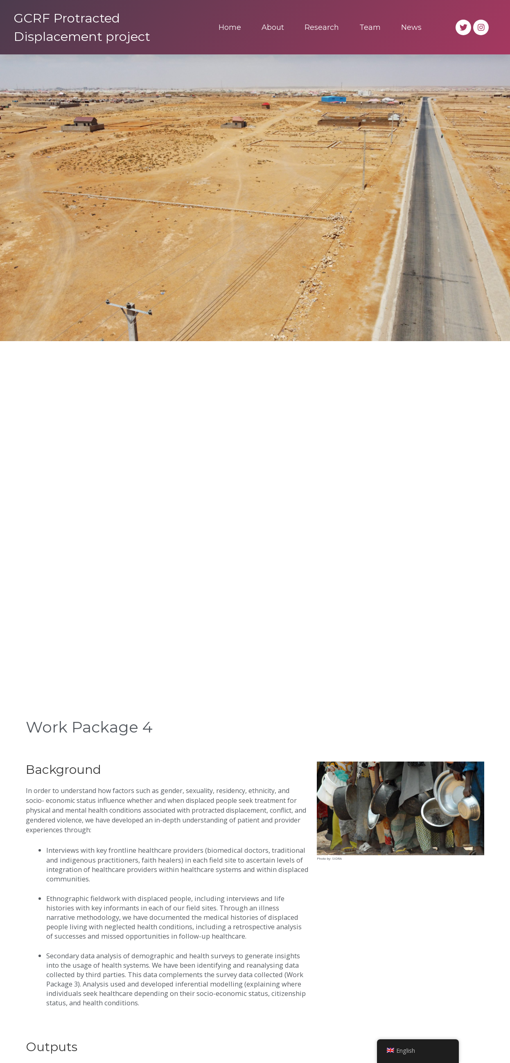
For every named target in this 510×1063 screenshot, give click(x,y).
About (273, 27)
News (411, 27)
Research (322, 27)
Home (230, 27)
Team (370, 27)
